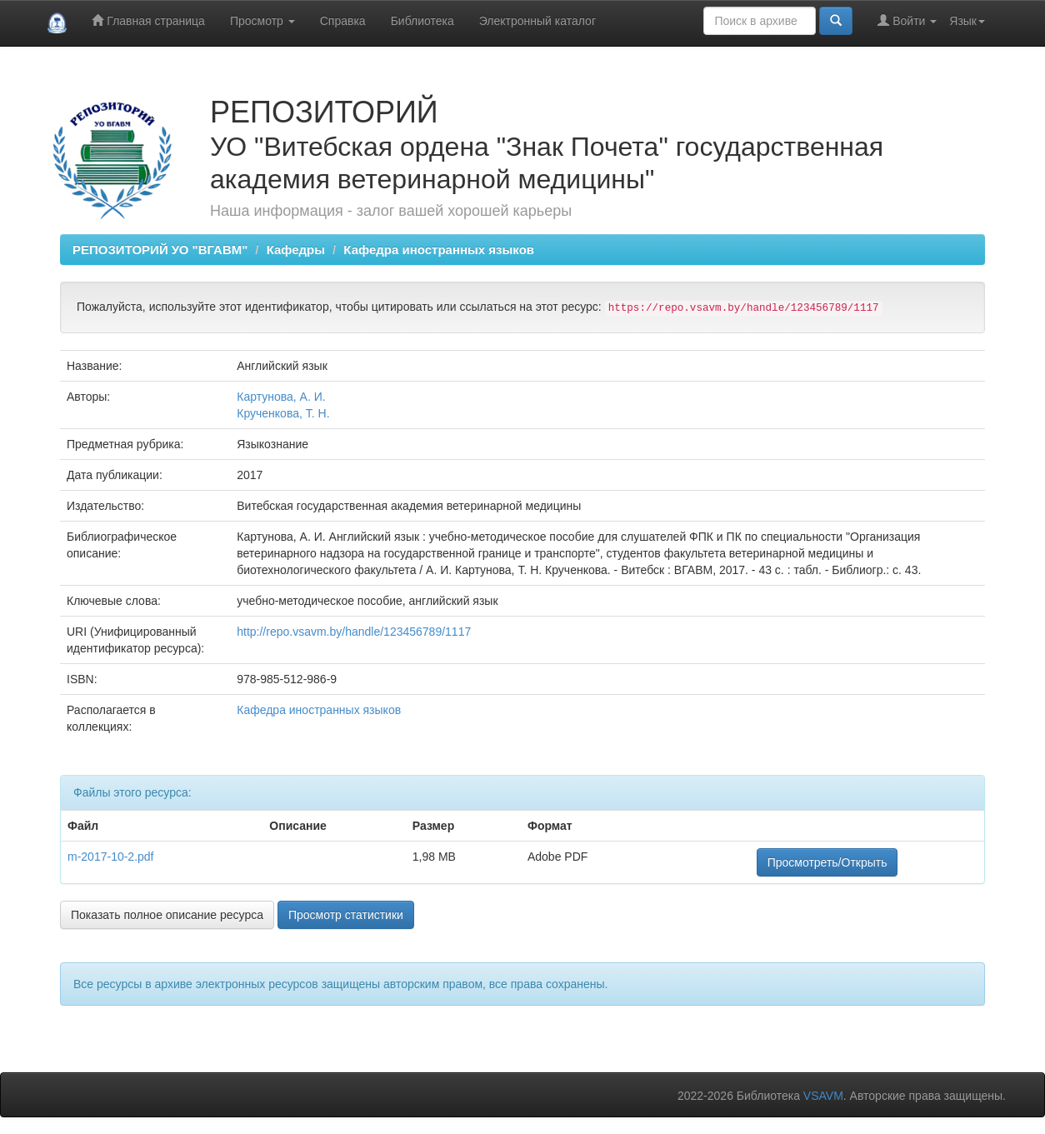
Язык (967, 20)
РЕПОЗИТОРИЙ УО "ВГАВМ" (160, 249)
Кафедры (296, 249)
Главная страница (148, 20)
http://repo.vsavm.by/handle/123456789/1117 (354, 631)
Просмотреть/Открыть (828, 862)
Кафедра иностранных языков (438, 249)
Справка (343, 20)
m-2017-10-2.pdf (111, 856)
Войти (907, 20)
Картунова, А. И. (281, 396)
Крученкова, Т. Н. (283, 413)
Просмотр (262, 20)
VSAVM (823, 1095)
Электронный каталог (537, 20)
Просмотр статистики (345, 915)
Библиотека (422, 20)
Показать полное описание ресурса (167, 915)
